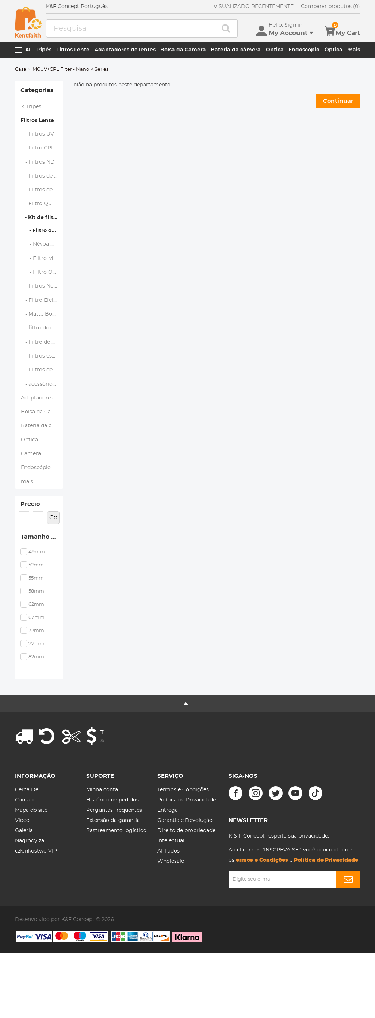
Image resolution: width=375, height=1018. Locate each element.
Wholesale (170, 915)
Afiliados (168, 905)
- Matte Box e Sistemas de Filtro (42, 340)
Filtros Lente (72, 49)
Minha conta (102, 844)
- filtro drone (39, 356)
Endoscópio (303, 49)
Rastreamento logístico (116, 885)
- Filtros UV (37, 138)
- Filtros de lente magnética (42, 201)
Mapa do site (31, 864)
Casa (20, 69)
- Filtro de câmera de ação (42, 372)
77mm (36, 698)
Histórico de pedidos (112, 854)
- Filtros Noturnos (42, 309)
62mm (36, 659)
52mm (36, 619)
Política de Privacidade (186, 854)
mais (353, 49)
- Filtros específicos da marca (42, 387)
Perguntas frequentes (114, 864)
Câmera (31, 497)
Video (22, 875)
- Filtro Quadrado (42, 216)
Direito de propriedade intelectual (186, 890)
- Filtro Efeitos (41, 325)
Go (53, 569)
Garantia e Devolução (185, 875)
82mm (36, 711)
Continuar (338, 101)
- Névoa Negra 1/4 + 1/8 (42, 262)
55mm (36, 633)
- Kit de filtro (39, 232)
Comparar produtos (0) (330, 6)
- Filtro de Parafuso (42, 247)
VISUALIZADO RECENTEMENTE (254, 6)
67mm (36, 672)
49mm (36, 606)
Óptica (275, 49)
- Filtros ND (38, 169)
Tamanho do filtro (42, 590)
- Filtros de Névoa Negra (42, 185)
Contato (25, 854)
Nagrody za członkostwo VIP (36, 900)
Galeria (24, 885)
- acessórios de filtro (42, 419)
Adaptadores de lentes (125, 49)
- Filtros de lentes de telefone (42, 403)
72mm (36, 685)
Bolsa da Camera (183, 49)
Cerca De (26, 844)
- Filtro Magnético (42, 278)
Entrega (167, 864)
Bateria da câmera (236, 49)
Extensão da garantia (113, 875)
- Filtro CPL (37, 154)
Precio (30, 554)
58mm (36, 646)
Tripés (43, 49)
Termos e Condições (183, 844)
